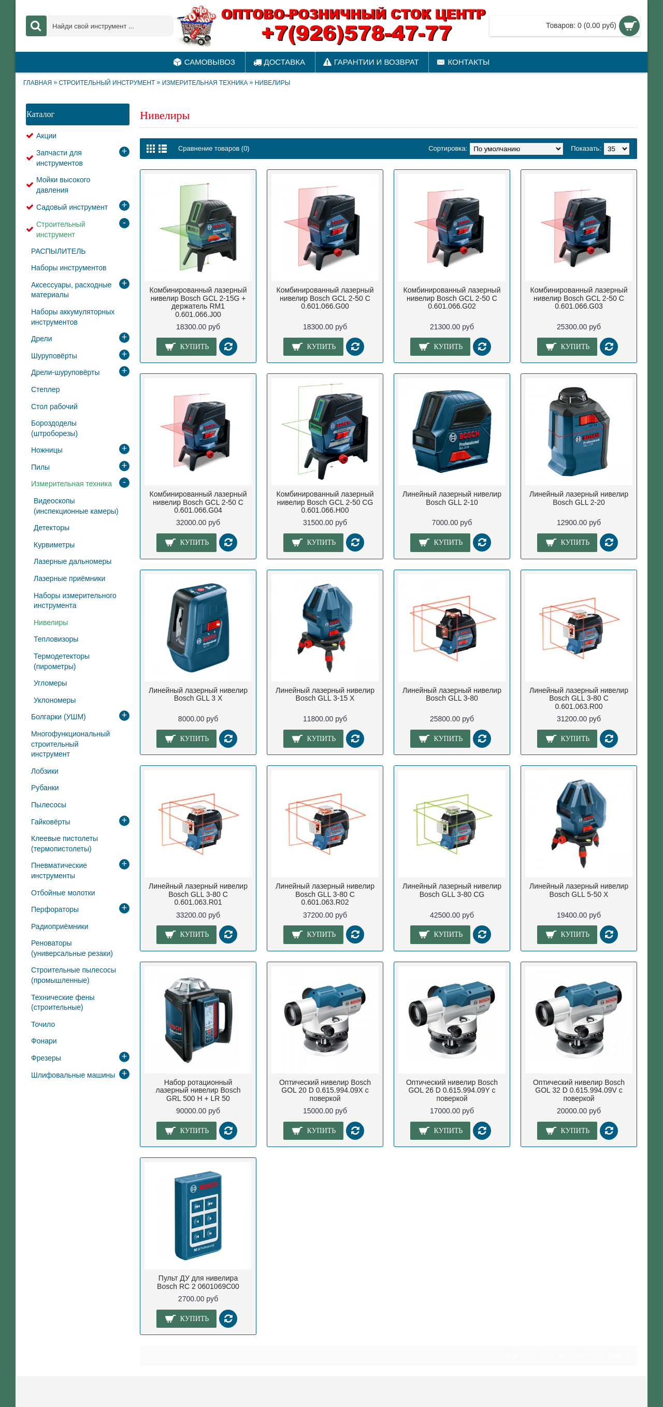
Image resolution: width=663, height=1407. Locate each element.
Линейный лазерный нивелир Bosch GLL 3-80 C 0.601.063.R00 (578, 698)
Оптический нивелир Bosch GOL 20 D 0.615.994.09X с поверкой (325, 1090)
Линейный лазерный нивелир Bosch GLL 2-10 (451, 498)
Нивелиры (272, 82)
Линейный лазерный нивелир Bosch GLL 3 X (198, 694)
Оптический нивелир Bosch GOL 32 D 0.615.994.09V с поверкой (579, 1090)
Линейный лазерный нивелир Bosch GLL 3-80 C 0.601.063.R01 (198, 894)
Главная (37, 82)
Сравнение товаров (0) (214, 148)
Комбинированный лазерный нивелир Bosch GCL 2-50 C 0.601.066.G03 (579, 298)
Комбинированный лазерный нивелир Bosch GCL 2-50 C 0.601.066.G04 (198, 502)
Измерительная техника (205, 82)
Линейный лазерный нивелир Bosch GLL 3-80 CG (451, 890)
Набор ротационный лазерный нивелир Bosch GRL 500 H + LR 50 (198, 1090)
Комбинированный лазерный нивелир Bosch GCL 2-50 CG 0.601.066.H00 (325, 502)
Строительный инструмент (107, 82)
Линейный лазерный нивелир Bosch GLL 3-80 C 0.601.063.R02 (325, 894)
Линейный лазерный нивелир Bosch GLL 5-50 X (578, 890)
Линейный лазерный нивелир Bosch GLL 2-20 (578, 498)
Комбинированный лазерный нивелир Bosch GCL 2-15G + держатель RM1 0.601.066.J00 (198, 302)
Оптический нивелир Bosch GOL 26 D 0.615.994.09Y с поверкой (452, 1090)
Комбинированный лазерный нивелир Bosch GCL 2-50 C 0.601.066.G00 (325, 298)
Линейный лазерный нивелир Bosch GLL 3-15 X (325, 694)
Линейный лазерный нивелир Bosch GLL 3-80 (451, 694)
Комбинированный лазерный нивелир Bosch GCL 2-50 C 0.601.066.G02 (452, 298)
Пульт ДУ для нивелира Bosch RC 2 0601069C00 (198, 1282)
